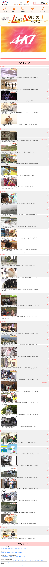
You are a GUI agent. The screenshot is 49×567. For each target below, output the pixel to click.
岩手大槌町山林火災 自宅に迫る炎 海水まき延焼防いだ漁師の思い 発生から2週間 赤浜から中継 (18, 428)
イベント (32, 11)
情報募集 (24, 541)
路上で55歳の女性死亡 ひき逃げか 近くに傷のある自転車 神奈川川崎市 (13, 386)
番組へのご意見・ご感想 (24, 4)
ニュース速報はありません (24, 534)
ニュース (5, 11)
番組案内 (23, 11)
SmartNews (24, 488)
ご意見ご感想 (31, 560)
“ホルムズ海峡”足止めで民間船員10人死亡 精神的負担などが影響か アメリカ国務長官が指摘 (17, 411)
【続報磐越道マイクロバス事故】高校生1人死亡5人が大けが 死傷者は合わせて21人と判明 (16, 398)
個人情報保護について (21, 560)
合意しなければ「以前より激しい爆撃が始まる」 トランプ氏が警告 (12, 415)
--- (24, 528)
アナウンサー (43, 11)
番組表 (13, 11)
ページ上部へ (42, 557)
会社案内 (16, 4)
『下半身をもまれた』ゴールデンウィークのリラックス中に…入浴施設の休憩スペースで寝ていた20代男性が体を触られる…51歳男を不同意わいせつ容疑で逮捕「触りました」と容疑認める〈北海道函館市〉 (24, 437)
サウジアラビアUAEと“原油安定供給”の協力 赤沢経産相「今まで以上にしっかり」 (15, 407)
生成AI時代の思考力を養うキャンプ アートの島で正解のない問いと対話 (13, 377)
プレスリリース (11, 560)
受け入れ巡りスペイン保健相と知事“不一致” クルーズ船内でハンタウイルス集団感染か (16, 403)
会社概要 (3, 560)
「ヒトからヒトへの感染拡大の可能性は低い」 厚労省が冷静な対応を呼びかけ (14, 394)
